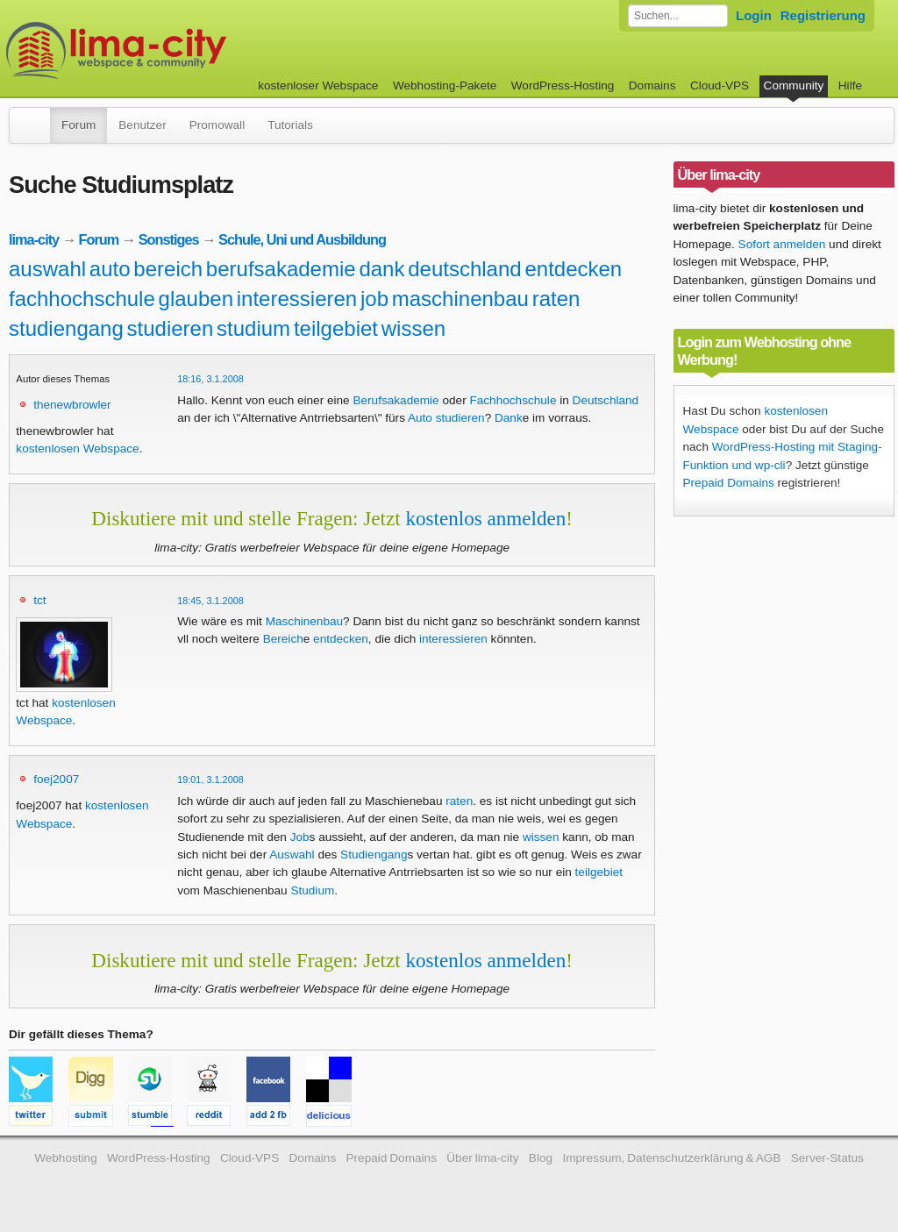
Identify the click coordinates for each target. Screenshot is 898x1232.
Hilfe (850, 85)
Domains (652, 85)
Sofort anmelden (782, 244)
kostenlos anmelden (485, 518)
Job (300, 837)
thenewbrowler (71, 404)
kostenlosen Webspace (77, 448)
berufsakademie (281, 269)
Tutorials (290, 125)
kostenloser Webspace (318, 85)
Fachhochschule (512, 400)
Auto (420, 417)
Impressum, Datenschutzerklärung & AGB (671, 1157)
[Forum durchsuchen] (678, 15)
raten (556, 298)
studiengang (66, 328)
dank (381, 269)
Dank (509, 417)
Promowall (217, 125)
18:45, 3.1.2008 (210, 600)
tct (39, 600)
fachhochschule (82, 298)
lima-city (34, 239)
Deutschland (606, 400)
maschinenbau (460, 298)
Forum (78, 125)
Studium (312, 890)
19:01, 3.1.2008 (210, 779)
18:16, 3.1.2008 (210, 379)
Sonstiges (169, 239)
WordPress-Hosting (563, 85)
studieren (170, 328)
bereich (168, 269)
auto (110, 269)
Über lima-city (482, 1157)
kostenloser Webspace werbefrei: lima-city (181, 50)
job (374, 298)
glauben (196, 298)
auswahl (47, 269)
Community (794, 85)
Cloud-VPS (719, 85)
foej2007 (56, 779)
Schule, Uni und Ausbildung (302, 239)
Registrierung (823, 15)
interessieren (297, 298)
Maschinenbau (304, 621)
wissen (413, 328)
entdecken (573, 269)
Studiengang (373, 854)
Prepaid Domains (728, 482)
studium (253, 328)
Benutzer (142, 125)
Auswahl (291, 854)
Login (754, 15)
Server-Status (827, 1157)
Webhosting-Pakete (444, 85)
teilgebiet (336, 328)
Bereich (283, 638)
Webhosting (65, 1157)
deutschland (464, 269)
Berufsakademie (395, 400)
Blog (540, 1157)
